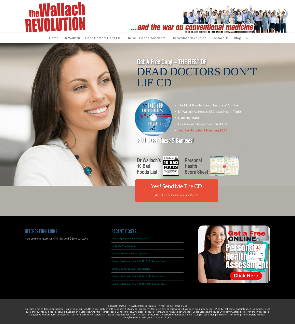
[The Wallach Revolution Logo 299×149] (55, 17)
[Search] (246, 38)
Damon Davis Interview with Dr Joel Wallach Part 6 (138, 276)
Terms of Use (180, 305)
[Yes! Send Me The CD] (176, 190)
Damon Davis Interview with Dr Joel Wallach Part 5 (138, 283)
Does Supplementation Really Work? (130, 238)
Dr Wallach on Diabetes (123, 246)
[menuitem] (53, 38)
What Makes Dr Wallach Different (129, 253)
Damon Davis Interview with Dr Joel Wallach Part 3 (138, 261)
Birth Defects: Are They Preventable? (130, 268)
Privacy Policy (165, 305)
